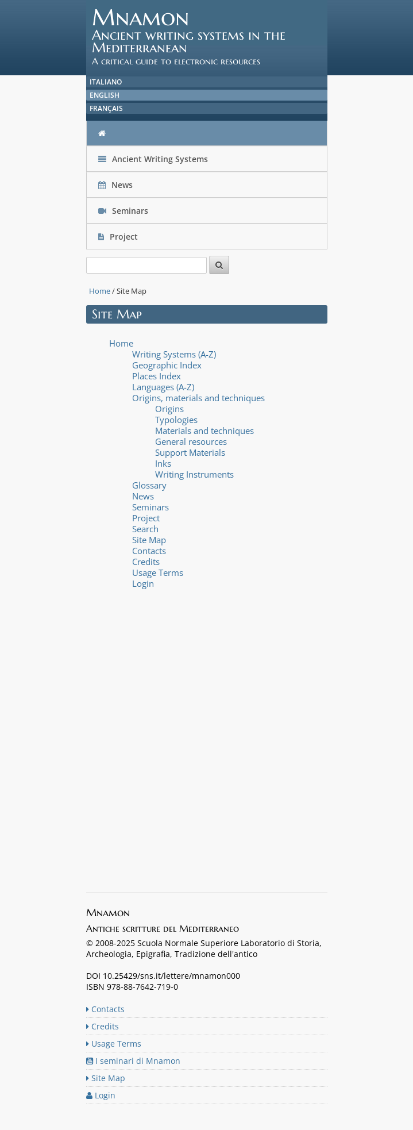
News (116, 184)
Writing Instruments (194, 474)
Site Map (149, 539)
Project (119, 236)
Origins (169, 408)
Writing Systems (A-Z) (174, 354)
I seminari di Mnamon (133, 1060)
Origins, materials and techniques (198, 397)
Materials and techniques (204, 430)
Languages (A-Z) (163, 387)
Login (143, 583)
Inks (163, 463)
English (104, 95)
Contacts (149, 550)
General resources (191, 441)
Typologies (176, 419)
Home (99, 291)
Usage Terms (157, 572)
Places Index (156, 376)
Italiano (106, 82)
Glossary (149, 485)
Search (145, 529)
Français (106, 108)
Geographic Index (167, 365)
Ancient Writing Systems (153, 158)
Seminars (123, 210)
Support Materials (190, 452)
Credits (146, 561)
